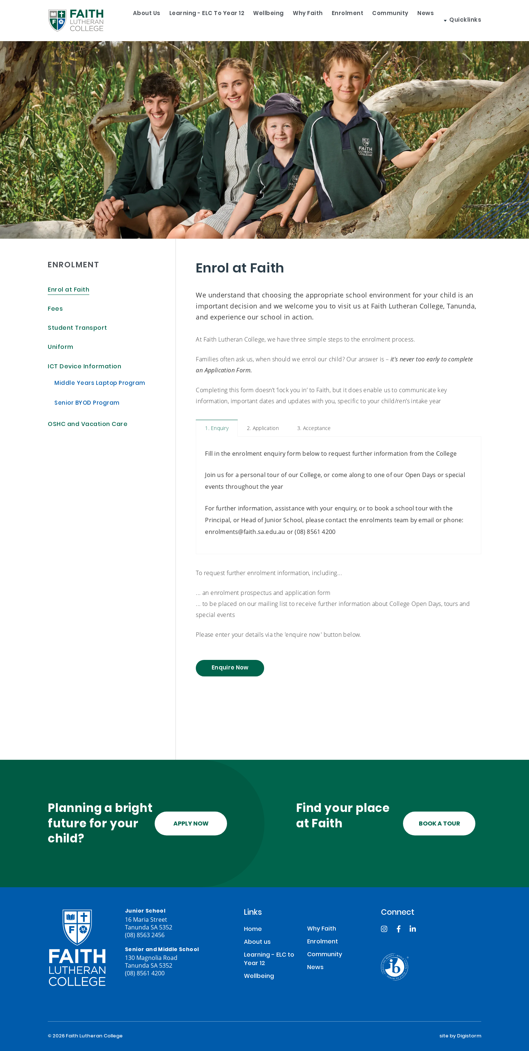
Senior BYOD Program (87, 404)
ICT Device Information (84, 367)
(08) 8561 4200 (145, 973)
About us (133, 20)
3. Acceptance (314, 428)
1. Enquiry (216, 428)
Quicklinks (491, 20)
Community (409, 20)
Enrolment (360, 20)
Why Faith (314, 20)
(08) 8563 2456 (145, 935)
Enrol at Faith (68, 290)
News (451, 20)
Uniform (60, 347)
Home (253, 929)
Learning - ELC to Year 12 (199, 20)
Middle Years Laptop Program (99, 384)
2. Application (263, 428)
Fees (55, 309)
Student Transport (77, 328)
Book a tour (439, 824)
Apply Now (191, 824)
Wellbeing (268, 20)
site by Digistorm (460, 1036)
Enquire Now (230, 668)
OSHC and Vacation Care (87, 424)
